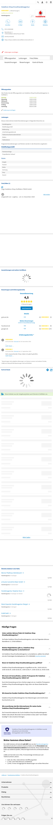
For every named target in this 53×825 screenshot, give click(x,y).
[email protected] (40, 656)
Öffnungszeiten (10, 58)
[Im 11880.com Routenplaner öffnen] (47, 369)
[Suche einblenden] (38, 2)
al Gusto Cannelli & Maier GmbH (12, 582)
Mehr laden (26, 537)
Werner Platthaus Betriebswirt (11, 573)
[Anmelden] (42, 2)
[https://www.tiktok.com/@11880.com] (13, 819)
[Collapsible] (49, 634)
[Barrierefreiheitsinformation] (46, 2)
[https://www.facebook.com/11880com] (3, 819)
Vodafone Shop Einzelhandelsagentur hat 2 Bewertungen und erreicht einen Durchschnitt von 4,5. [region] (25, 699)
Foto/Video (34, 58)
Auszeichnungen (10, 62)
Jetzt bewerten (26, 308)
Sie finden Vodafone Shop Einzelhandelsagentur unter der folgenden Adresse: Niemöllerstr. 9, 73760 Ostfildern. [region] (25, 640)
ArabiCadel (5, 613)
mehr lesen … (9, 346)
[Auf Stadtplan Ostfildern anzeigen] (51, 369)
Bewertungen (25, 62)
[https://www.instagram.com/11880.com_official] (8, 819)
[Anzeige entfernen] (51, 818)
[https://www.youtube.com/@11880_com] (23, 819)
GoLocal (16, 341)
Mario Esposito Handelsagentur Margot (14, 604)
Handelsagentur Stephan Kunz (11, 591)
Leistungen (23, 58)
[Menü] (51, 2)
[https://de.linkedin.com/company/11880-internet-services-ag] (18, 819)
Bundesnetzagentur (42, 744)
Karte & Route (37, 62)
